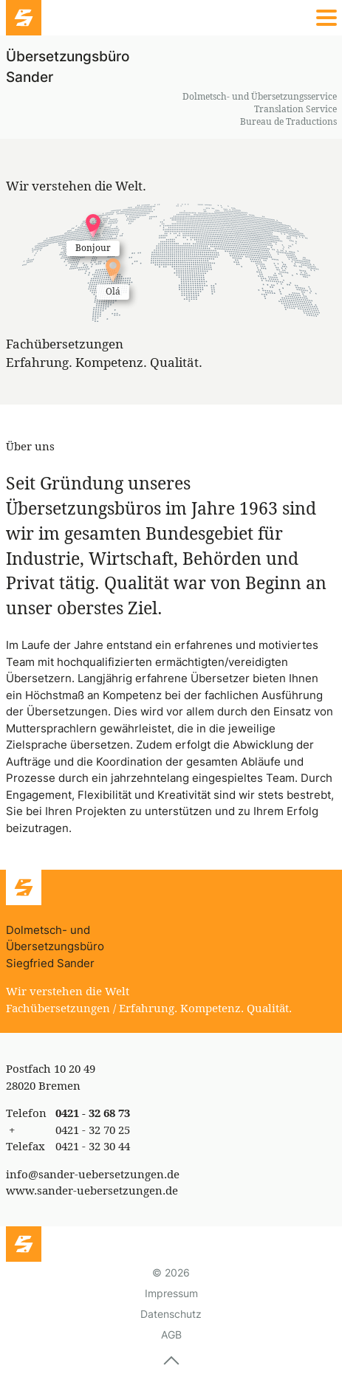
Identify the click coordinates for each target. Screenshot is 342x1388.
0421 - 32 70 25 (92, 1129)
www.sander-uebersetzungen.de (92, 1190)
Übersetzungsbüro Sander (67, 67)
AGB (171, 1334)
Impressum (171, 1293)
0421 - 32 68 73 (92, 1112)
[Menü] (171, 17)
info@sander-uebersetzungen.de (92, 1174)
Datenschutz (171, 1314)
